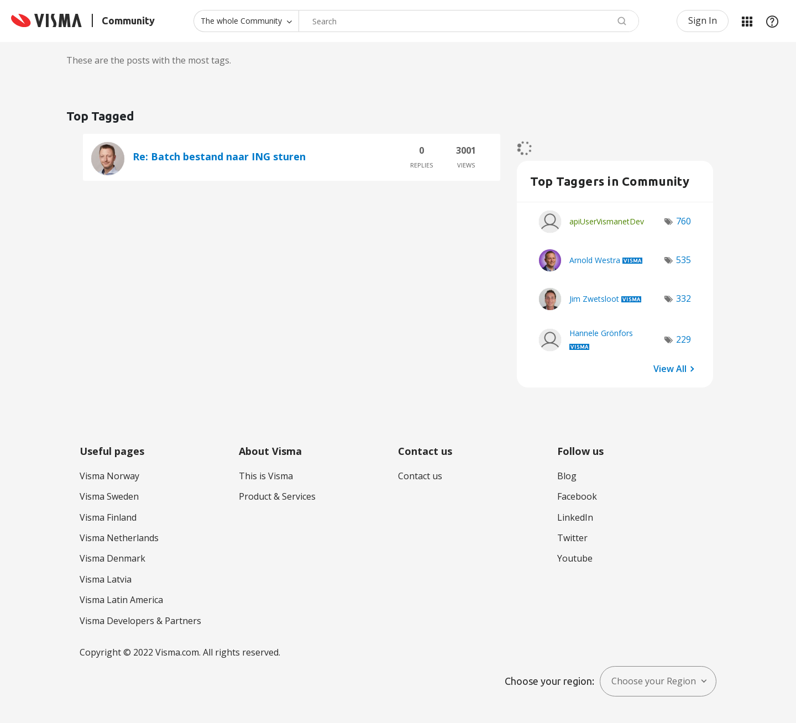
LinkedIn (575, 517)
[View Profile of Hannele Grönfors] (601, 333)
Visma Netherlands (119, 538)
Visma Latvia (106, 579)
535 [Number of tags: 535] (683, 260)
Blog (567, 476)
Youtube (575, 558)
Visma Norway (109, 476)
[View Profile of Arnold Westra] (594, 260)
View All (670, 369)
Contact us (420, 476)
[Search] (468, 21)
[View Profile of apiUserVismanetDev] (606, 221)
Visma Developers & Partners (140, 621)
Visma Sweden (109, 496)
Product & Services (277, 496)
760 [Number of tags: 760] (683, 221)
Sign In (702, 20)
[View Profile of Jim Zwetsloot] (594, 299)
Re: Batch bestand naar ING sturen (219, 156)
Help (772, 21)
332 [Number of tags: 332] (683, 298)
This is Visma (266, 476)
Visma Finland (108, 517)
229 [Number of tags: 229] (683, 339)
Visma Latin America (121, 600)
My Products (747, 21)
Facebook (577, 496)
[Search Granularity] (245, 21)
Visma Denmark (112, 558)
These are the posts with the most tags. (148, 60)
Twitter (572, 538)
